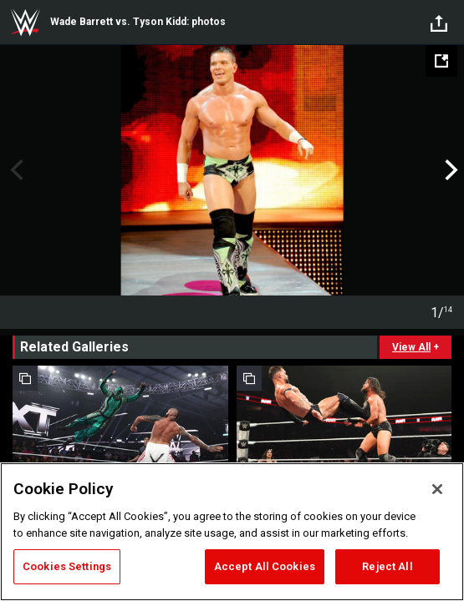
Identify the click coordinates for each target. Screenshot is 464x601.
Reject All (387, 566)
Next (449, 170)
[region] (232, 531)
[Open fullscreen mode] (441, 61)
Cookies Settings (67, 566)
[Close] (437, 489)
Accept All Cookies (264, 566)
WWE (25, 22)
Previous (14, 170)
